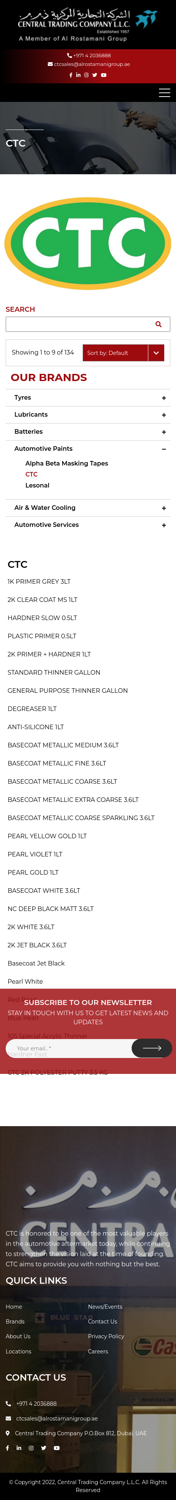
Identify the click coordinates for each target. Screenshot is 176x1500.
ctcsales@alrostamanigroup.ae (89, 64)
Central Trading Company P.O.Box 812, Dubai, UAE (76, 1433)
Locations (18, 1351)
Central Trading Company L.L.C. (99, 1482)
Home (14, 1306)
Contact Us (102, 1321)
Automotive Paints (43, 448)
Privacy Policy (106, 1336)
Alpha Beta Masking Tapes (66, 463)
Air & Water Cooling (44, 507)
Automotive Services (46, 524)
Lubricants (31, 414)
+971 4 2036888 (89, 55)
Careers (98, 1351)
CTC (31, 474)
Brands (15, 1321)
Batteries (28, 431)
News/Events (105, 1306)
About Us (18, 1336)
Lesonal (37, 485)
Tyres (22, 397)
